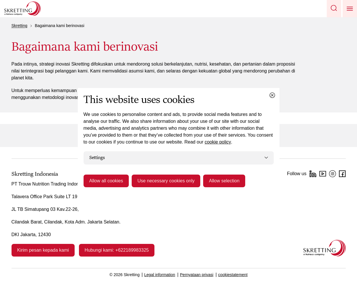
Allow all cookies (106, 180)
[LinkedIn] (312, 173)
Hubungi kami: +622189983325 (117, 250)
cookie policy (218, 141)
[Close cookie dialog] (272, 95)
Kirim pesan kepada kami (43, 250)
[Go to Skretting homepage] (22, 8)
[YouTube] (322, 173)
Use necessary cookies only (165, 180)
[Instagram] (332, 173)
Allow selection (224, 180)
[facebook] (342, 173)
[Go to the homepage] (324, 248)
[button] (334, 8)
